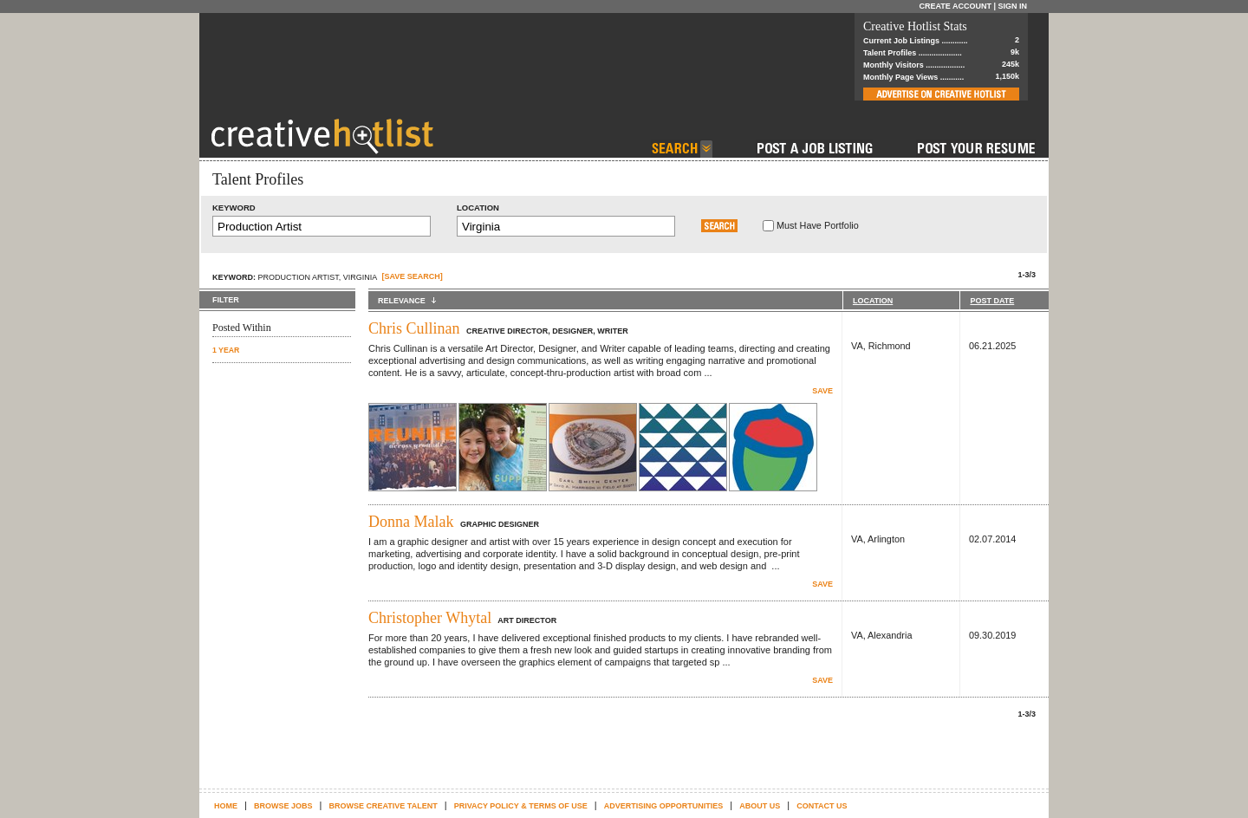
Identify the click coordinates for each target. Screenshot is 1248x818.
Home (225, 806)
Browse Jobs (283, 806)
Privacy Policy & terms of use (521, 806)
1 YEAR (225, 350)
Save (822, 390)
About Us (759, 806)
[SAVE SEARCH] (411, 276)
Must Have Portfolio (818, 225)
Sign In (1012, 6)
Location (478, 207)
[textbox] (321, 226)
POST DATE (992, 300)
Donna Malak (410, 521)
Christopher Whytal (429, 617)
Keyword (234, 207)
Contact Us (821, 806)
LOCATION (873, 300)
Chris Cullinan (414, 328)
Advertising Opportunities (664, 806)
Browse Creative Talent (382, 806)
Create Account (955, 6)
